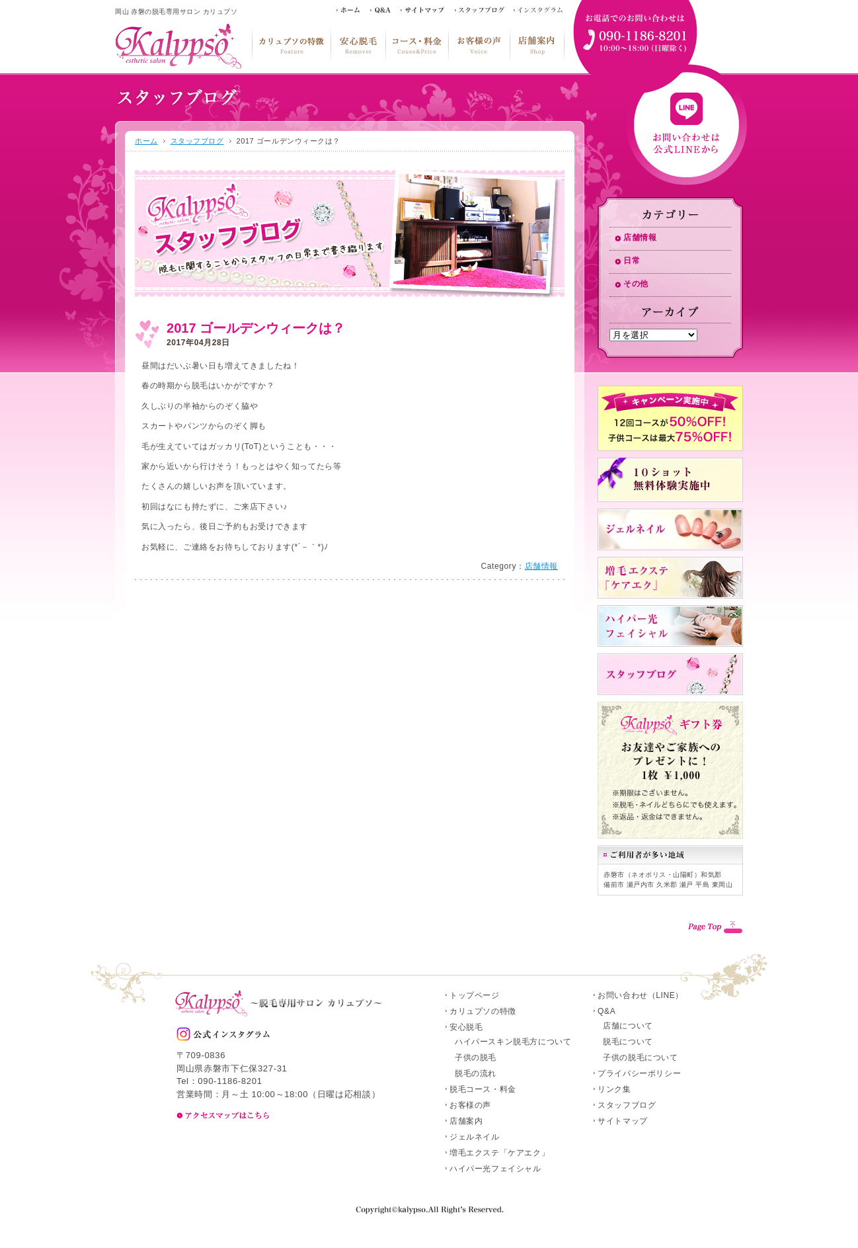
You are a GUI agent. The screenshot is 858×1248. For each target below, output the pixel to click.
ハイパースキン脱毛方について (513, 1041)
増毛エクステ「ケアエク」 (499, 1152)
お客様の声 (479, 43)
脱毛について (628, 1041)
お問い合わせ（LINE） (640, 995)
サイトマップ (623, 1121)
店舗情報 (541, 566)
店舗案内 (537, 43)
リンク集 (614, 1089)
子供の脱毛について (640, 1057)
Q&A (606, 1011)
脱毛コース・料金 (416, 43)
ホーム (146, 141)
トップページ (474, 995)
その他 (635, 283)
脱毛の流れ (475, 1073)
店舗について (628, 1025)
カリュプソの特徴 (291, 43)
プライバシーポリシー (639, 1073)
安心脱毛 (358, 43)
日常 (631, 260)
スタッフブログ (197, 141)
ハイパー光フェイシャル (495, 1168)
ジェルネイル (474, 1137)
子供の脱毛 (475, 1057)
